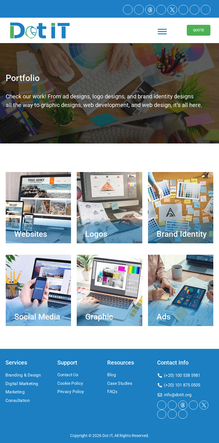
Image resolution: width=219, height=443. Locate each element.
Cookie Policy (70, 383)
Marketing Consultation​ (17, 396)
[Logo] (39, 30)
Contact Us (67, 374)
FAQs (112, 392)
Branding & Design (23, 375)
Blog (111, 374)
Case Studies (119, 383)
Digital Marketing (21, 383)
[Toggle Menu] (162, 34)
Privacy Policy (70, 392)
